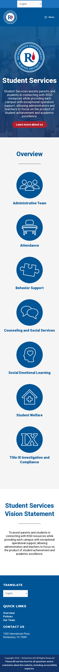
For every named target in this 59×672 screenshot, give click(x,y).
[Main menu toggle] (49, 17)
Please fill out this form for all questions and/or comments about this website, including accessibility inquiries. (29, 665)
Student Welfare (29, 415)
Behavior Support (30, 288)
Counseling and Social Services (29, 330)
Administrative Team (29, 203)
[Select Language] (29, 3)
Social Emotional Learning (29, 373)
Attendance (29, 245)
